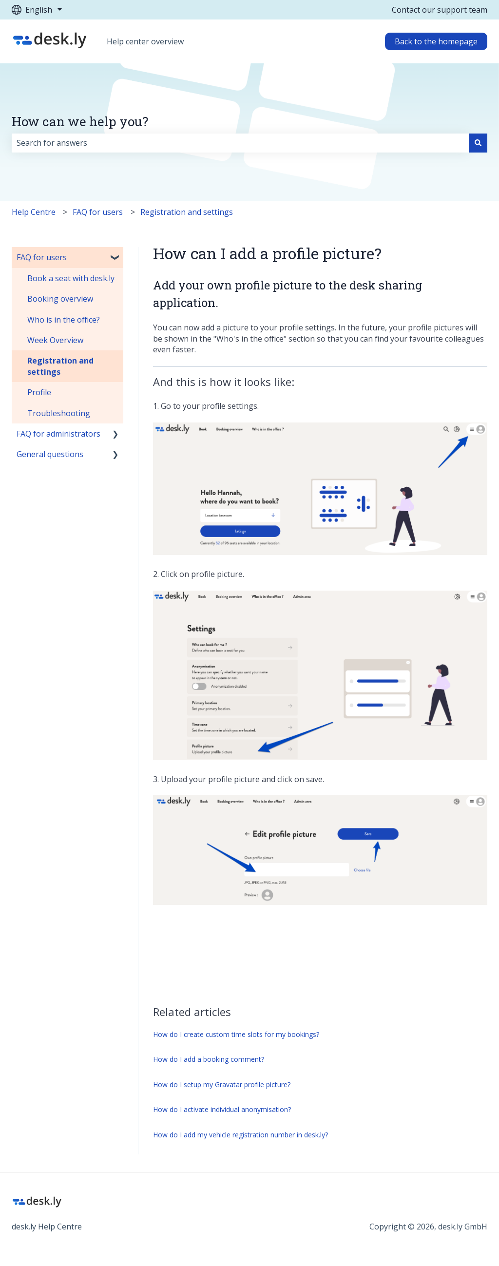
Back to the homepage (436, 41)
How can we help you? (80, 121)
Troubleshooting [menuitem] (58, 413)
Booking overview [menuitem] (60, 298)
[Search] (478, 143)
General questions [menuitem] (50, 454)
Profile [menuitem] (39, 392)
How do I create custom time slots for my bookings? (236, 1034)
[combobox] (240, 143)
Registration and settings (186, 212)
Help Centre (34, 212)
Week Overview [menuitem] (55, 340)
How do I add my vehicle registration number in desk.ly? (240, 1134)
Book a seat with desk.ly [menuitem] (71, 278)
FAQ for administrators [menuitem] (58, 433)
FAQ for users (98, 212)
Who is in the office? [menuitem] (63, 319)
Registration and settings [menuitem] (60, 366)
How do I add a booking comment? (208, 1059)
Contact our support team (439, 9)
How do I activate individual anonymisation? (222, 1109)
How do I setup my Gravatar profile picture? (221, 1084)
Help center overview (145, 41)
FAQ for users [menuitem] (42, 257)
